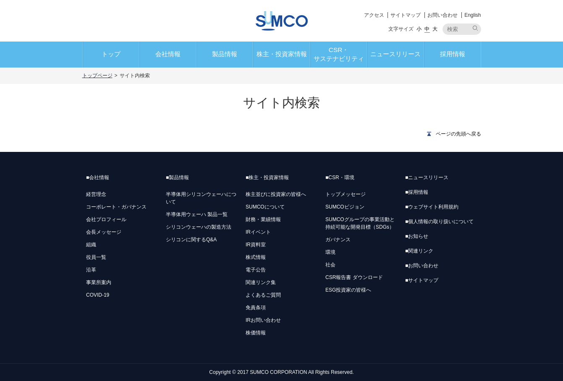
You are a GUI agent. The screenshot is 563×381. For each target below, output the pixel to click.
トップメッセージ (345, 194)
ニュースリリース (395, 53)
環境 (330, 252)
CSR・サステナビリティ (339, 54)
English (472, 15)
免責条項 (256, 308)
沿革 (91, 270)
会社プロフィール (106, 219)
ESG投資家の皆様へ (348, 290)
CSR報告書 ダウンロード (354, 277)
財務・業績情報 (263, 219)
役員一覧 (96, 257)
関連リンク (419, 251)
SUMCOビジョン (344, 207)
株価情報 (256, 333)
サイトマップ (405, 15)
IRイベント (258, 232)
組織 (91, 245)
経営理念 (96, 194)
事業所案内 (98, 282)
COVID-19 (97, 295)
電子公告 (256, 270)
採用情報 (452, 53)
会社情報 (168, 53)
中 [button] (426, 29)
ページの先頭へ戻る (458, 134)
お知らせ (416, 236)
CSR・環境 (339, 177)
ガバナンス (338, 240)
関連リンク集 (261, 282)
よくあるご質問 (263, 295)
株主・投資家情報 (282, 53)
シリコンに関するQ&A (191, 240)
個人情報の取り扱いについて (439, 221)
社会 (330, 265)
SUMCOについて (265, 207)
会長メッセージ (103, 232)
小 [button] (419, 29)
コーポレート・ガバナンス (116, 207)
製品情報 (224, 53)
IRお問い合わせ (263, 320)
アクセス (374, 15)
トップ (111, 53)
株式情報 (256, 257)
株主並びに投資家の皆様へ (276, 194)
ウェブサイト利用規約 (431, 207)
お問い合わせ (442, 15)
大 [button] (434, 29)
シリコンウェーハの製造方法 (198, 227)
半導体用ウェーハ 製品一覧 (197, 214)
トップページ (97, 75)
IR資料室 (256, 245)
